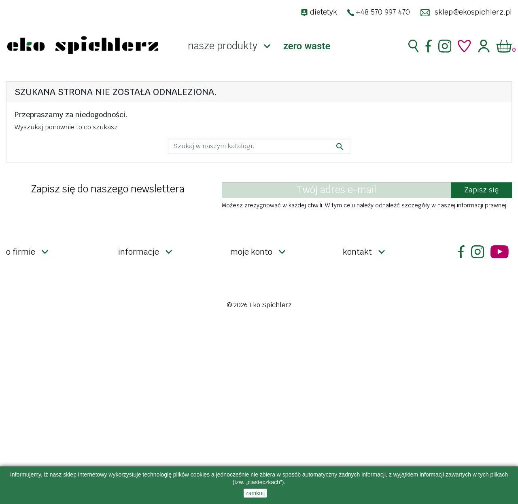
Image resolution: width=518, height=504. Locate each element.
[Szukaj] (259, 146)
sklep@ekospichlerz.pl (473, 12)
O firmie (20, 252)
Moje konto (251, 252)
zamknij (255, 493)
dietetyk (323, 12)
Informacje (138, 252)
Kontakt (357, 252)
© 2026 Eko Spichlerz (259, 305)
